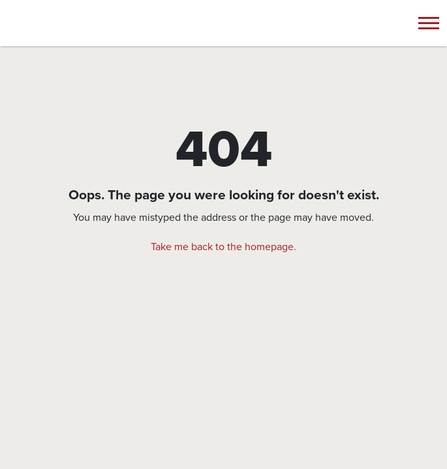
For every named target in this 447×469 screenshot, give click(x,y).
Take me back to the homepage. (223, 246)
